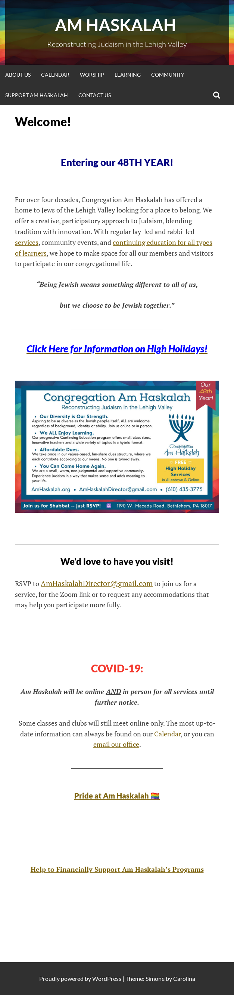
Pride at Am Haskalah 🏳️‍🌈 (117, 795)
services (26, 242)
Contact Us (94, 95)
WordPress (106, 978)
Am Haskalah (117, 25)
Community (167, 74)
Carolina (184, 978)
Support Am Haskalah (36, 95)
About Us (18, 74)
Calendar (55, 74)
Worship (92, 74)
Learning (128, 74)
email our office (116, 744)
